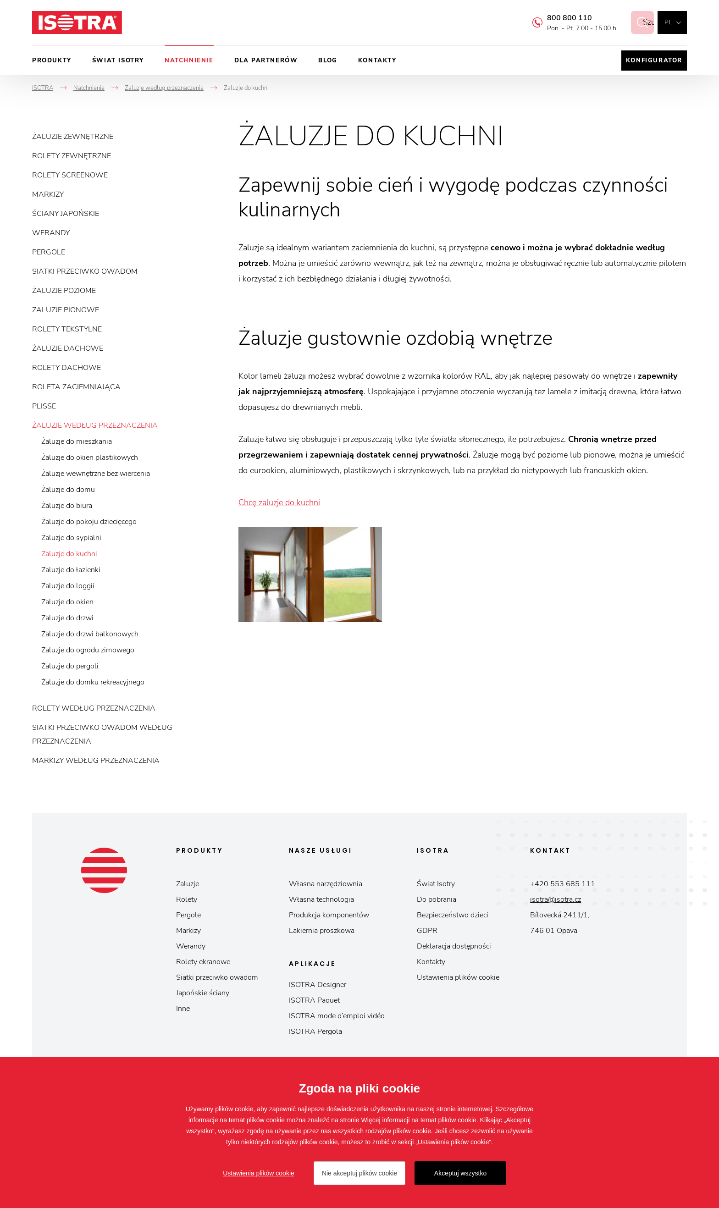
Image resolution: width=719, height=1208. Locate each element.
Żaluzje (187, 884)
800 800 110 (559, 18)
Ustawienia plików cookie (458, 977)
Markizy (48, 194)
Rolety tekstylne (67, 329)
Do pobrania (436, 899)
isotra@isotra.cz (555, 899)
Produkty (52, 60)
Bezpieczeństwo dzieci (452, 915)
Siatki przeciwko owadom (85, 271)
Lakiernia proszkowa (321, 931)
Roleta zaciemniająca (76, 387)
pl (668, 22)
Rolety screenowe (70, 175)
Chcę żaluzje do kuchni (279, 502)
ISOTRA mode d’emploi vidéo (337, 1016)
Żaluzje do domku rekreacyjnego (92, 682)
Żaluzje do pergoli (70, 666)
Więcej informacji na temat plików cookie (418, 1120)
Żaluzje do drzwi (67, 618)
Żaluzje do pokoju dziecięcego (89, 522)
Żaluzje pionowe (65, 310)
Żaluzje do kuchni (69, 554)
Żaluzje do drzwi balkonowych (89, 634)
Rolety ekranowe (203, 962)
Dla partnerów (266, 60)
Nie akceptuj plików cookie (359, 1173)
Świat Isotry (118, 60)
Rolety (186, 899)
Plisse (44, 406)
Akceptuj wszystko (460, 1173)
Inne (183, 1009)
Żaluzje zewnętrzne (72, 137)
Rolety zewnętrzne (71, 156)
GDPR (427, 931)
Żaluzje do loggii (67, 586)
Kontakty (377, 60)
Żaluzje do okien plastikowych (89, 457)
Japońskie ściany (202, 993)
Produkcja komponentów (329, 915)
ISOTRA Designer (317, 985)
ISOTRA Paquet (314, 1000)
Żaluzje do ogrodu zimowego (87, 650)
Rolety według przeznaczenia (93, 708)
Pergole (48, 252)
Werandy (51, 233)
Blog (327, 60)
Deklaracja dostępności (454, 946)
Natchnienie (189, 60)
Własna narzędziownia (325, 884)
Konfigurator (654, 60)
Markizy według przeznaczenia (96, 761)
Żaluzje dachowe (67, 348)
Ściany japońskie (65, 214)
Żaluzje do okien (67, 602)
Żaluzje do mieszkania (76, 441)
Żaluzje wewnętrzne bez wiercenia (95, 474)
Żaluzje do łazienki (70, 570)
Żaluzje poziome (64, 291)
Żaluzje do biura (66, 506)
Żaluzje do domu (68, 490)
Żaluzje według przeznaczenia (95, 425)
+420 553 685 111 (562, 884)
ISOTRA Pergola (315, 1031)
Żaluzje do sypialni (71, 538)
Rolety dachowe (66, 368)
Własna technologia (321, 899)
